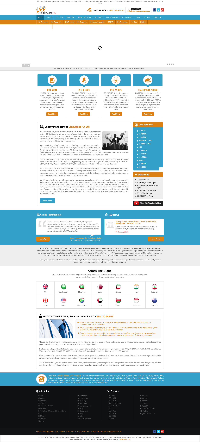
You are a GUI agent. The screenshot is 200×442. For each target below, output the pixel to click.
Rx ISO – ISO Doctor (84, 17)
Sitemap (41, 421)
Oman (118, 302)
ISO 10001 (142, 164)
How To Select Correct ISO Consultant (119, 17)
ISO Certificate (43, 22)
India (136, 288)
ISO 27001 (142, 154)
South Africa (81, 302)
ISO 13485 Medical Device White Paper (148, 186)
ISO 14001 (84, 90)
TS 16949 (143, 403)
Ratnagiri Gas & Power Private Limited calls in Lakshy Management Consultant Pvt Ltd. (136, 223)
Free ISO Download (44, 27)
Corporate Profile (143, 180)
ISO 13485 (144, 401)
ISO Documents (122, 22)
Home (40, 17)
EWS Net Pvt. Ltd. (124, 439)
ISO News (147, 17)
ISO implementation (97, 22)
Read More (52, 114)
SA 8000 (142, 160)
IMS (140, 147)
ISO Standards (82, 22)
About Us (49, 17)
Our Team (70, 17)
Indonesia (136, 302)
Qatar (100, 288)
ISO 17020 (142, 150)
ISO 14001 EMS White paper (146, 190)
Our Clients (60, 17)
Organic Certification (147, 414)
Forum (138, 17)
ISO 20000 (142, 157)
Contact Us (157, 17)
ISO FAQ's (111, 22)
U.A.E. (100, 302)
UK (45, 288)
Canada (45, 302)
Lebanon (154, 288)
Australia (154, 302)
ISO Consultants (56, 22)
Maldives (81, 288)
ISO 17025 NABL (145, 144)
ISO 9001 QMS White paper (146, 183)
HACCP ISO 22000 (147, 90)
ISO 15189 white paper (145, 193)
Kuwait (118, 288)
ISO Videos (98, 17)
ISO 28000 (144, 406)
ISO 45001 (116, 90)
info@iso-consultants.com (138, 11)
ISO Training (69, 22)
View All (43, 239)
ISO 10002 (142, 167)
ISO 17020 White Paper (145, 196)
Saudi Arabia (63, 288)
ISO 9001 (52, 90)
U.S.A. (63, 302)
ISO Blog (134, 22)
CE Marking (144, 411)
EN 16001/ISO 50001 (147, 408)
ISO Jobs (143, 22)
